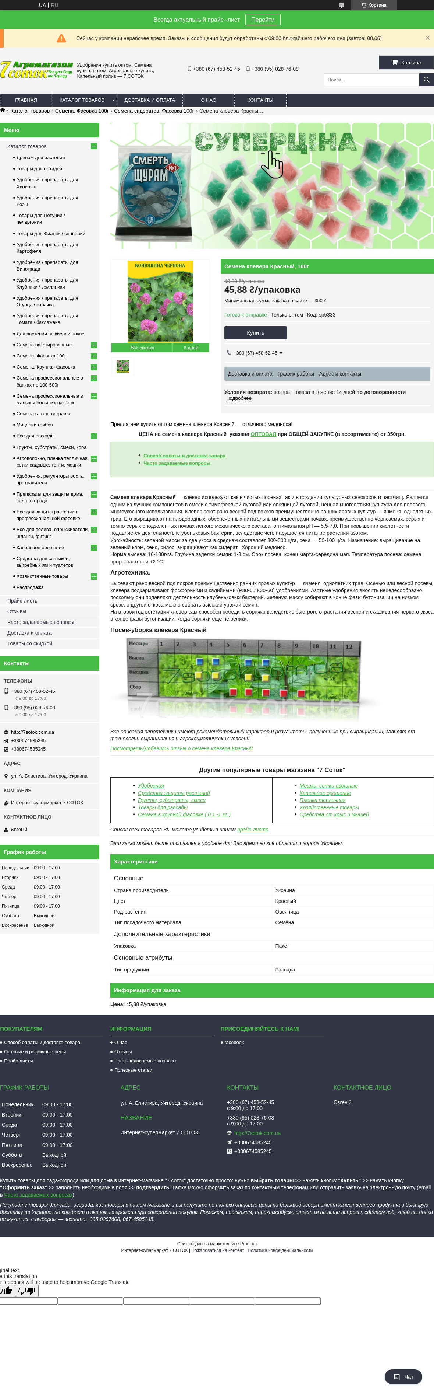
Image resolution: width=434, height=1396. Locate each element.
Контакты (260, 100)
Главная (26, 100)
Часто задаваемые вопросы (176, 463)
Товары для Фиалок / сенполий (51, 233)
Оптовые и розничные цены (35, 1051)
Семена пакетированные (44, 345)
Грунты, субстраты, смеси (172, 800)
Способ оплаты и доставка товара (184, 455)
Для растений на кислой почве (50, 333)
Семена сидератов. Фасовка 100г (154, 111)
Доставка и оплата (150, 100)
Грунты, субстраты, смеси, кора (51, 447)
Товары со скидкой (29, 643)
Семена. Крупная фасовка (46, 367)
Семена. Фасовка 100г (82, 111)
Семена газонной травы (43, 413)
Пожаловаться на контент (217, 1250)
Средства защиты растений (174, 793)
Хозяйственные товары (42, 576)
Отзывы (16, 611)
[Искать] (426, 79)
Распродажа (30, 587)
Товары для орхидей (39, 168)
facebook (234, 1042)
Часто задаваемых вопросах (38, 1195)
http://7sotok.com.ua (32, 732)
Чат (403, 1377)
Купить (255, 332)
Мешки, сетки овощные (329, 786)
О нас (208, 100)
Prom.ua (248, 1243)
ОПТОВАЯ (263, 434)
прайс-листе (252, 830)
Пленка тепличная (323, 800)
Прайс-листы (23, 601)
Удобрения (151, 786)
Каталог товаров (82, 100)
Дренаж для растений (41, 157)
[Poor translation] (27, 1291)
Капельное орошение (325, 793)
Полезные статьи (133, 1070)
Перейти (262, 20)
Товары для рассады (163, 807)
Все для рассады (35, 436)
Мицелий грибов (35, 424)
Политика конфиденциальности (280, 1250)
